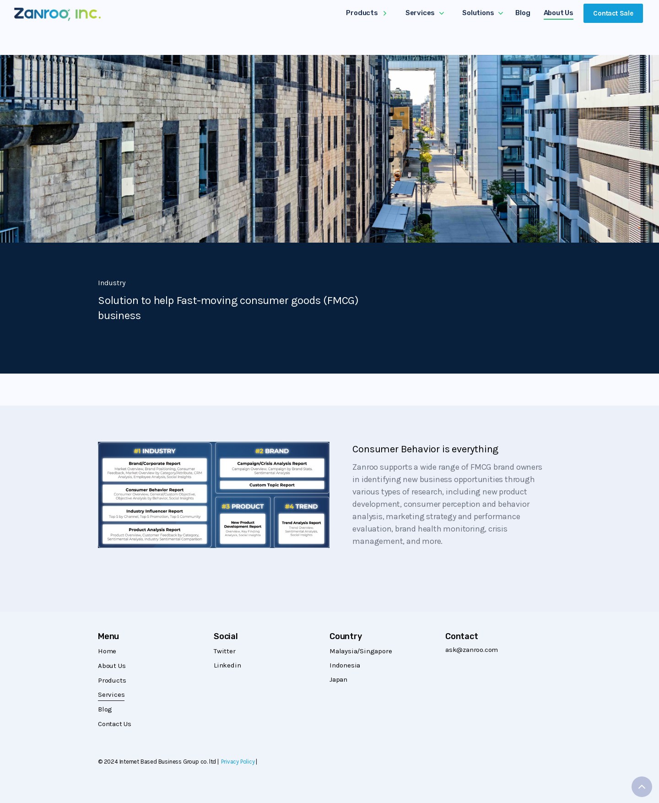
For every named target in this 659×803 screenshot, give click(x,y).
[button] (366, 13)
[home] (57, 13)
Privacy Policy (237, 761)
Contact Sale (613, 13)
